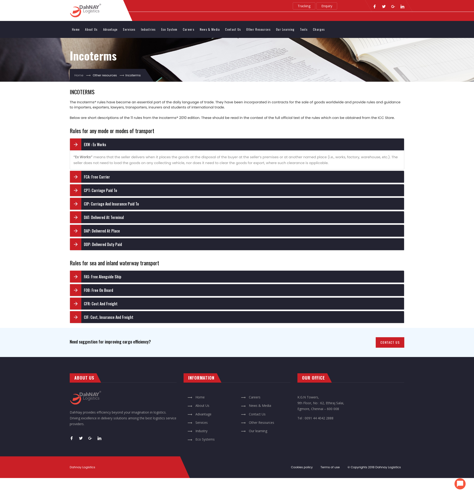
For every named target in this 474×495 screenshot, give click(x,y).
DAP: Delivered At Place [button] (102, 231)
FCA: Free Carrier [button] (97, 177)
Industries (148, 29)
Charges (319, 29)
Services (129, 29)
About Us (198, 405)
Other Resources (258, 29)
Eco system (169, 29)
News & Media (210, 29)
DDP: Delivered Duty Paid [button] (103, 244)
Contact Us (233, 29)
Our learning (285, 29)
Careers (188, 29)
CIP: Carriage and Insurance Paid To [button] (111, 204)
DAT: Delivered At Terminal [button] (104, 217)
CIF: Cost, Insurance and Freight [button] (108, 317)
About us (91, 29)
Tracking (304, 6)
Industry (197, 431)
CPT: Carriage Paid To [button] (100, 190)
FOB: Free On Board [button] (98, 290)
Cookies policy (302, 467)
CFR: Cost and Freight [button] (101, 303)
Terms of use (330, 467)
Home (76, 29)
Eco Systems (201, 439)
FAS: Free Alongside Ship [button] (102, 276)
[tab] (237, 144)
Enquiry (326, 6)
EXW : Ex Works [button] (95, 144)
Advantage (110, 29)
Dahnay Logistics (388, 467)
